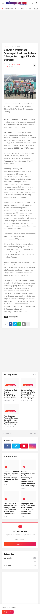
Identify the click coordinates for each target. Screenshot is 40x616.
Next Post (33, 433)
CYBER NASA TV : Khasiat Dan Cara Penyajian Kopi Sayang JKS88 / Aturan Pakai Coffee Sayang (10, 509)
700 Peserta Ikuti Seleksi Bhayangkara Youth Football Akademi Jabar (10, 394)
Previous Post (8, 433)
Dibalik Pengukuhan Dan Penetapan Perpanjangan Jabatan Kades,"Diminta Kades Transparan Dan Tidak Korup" (28, 479)
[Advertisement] (20, 30)
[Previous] (35, 9)
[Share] (34, 65)
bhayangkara (15, 46)
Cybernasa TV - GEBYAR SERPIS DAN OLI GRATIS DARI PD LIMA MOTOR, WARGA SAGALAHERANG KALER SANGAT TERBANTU (18, 9)
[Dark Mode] (33, 3)
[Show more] (28, 324)
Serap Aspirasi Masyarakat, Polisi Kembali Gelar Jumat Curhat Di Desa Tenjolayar (28, 394)
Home (6, 46)
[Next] (37, 9)
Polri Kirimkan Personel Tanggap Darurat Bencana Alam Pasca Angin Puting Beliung (11, 420)
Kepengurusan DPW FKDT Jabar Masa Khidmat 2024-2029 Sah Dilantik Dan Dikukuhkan (28, 509)
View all (33, 374)
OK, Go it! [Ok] (7, 612)
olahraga (20, 562)
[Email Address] (20, 539)
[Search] (37, 3)
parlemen (20, 566)
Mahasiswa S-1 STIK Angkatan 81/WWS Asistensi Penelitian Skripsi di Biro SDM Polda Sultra (11, 477)
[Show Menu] (3, 3)
